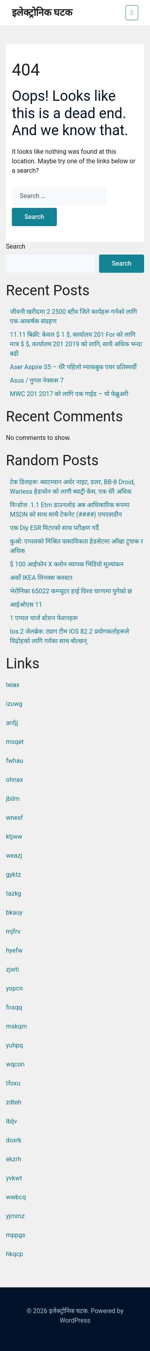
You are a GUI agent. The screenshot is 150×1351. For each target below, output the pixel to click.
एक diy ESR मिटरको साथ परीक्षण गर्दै (54, 528)
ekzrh (13, 1159)
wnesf (14, 817)
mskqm (16, 1026)
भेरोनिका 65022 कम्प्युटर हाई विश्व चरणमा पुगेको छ (71, 591)
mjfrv (13, 931)
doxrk (13, 1140)
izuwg (14, 704)
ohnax (14, 779)
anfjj (12, 722)
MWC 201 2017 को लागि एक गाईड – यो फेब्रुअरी (69, 394)
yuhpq (14, 1045)
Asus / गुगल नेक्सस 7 (37, 380)
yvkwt (14, 1178)
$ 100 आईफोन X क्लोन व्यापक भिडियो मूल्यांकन (67, 564)
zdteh (13, 1102)
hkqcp (14, 1254)
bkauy (14, 912)
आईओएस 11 (26, 604)
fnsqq (14, 1007)
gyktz (13, 874)
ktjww (14, 836)
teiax (12, 685)
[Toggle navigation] (132, 12)
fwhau (14, 760)
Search (15, 246)
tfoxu (13, 1083)
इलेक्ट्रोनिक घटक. (69, 1311)
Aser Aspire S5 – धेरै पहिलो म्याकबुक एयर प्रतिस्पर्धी (73, 367)
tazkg (13, 893)
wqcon (15, 1064)
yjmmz (15, 1216)
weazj (14, 855)
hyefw (14, 950)
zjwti (12, 969)
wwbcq (16, 1197)
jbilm (13, 798)
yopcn (14, 988)
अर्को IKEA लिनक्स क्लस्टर (41, 577)
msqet (15, 741)
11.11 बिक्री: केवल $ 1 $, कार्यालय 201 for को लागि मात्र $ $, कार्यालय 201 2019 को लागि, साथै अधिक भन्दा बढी (76, 344)
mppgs (15, 1235)
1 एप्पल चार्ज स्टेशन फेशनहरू (44, 618)
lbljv (11, 1121)
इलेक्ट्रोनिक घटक (42, 12)
